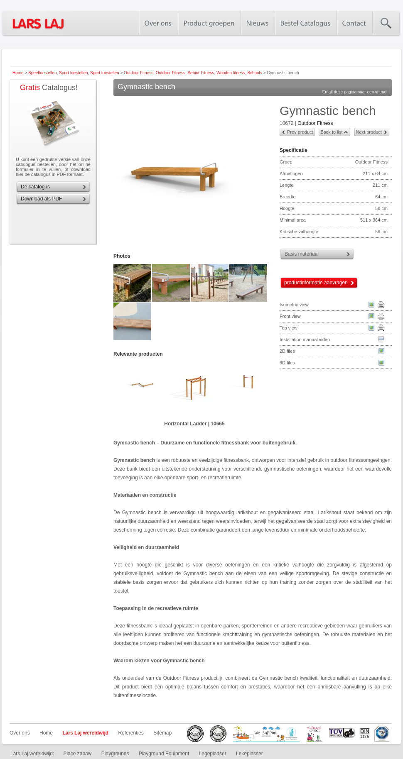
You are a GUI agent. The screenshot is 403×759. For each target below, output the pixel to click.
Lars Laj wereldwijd (85, 733)
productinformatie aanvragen (316, 283)
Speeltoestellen (42, 73)
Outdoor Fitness (138, 73)
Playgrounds (115, 754)
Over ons (20, 733)
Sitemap (162, 733)
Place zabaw (77, 754)
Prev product (300, 131)
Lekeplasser (249, 754)
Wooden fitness (230, 73)
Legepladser (212, 754)
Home (18, 73)
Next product (369, 131)
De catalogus (35, 187)
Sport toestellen (73, 73)
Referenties (130, 733)
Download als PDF (41, 199)
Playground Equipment (164, 754)
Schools (254, 73)
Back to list (331, 131)
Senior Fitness (200, 73)
